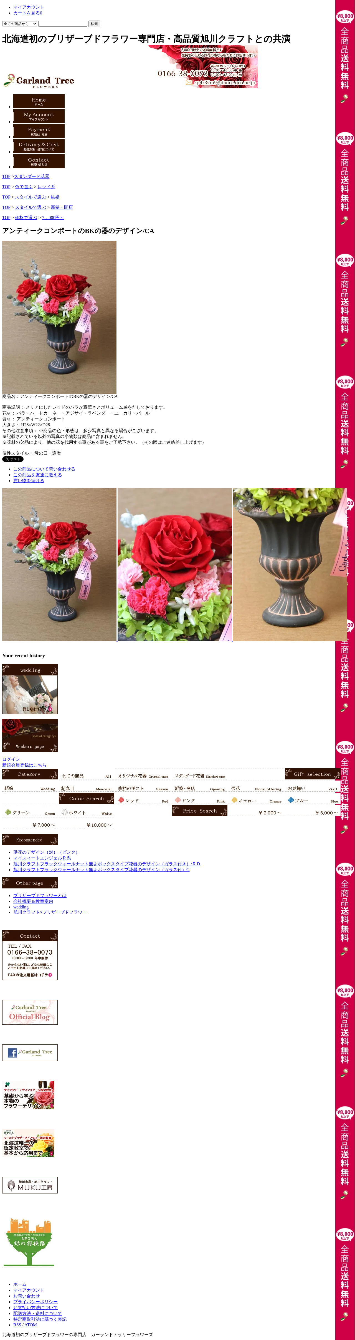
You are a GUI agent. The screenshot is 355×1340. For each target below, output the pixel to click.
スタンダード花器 (31, 176)
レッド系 (46, 186)
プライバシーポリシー (35, 1301)
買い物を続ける (28, 480)
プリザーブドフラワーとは (40, 895)
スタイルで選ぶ (30, 197)
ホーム (20, 1284)
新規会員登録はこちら (24, 765)
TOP (6, 176)
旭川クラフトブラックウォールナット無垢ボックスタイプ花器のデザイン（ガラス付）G (101, 869)
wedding (21, 907)
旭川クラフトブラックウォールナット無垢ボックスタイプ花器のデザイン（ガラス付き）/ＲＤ (107, 863)
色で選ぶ (24, 186)
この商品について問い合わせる (44, 469)
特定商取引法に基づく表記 (40, 1319)
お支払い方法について (35, 1307)
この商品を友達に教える (37, 474)
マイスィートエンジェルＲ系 (42, 858)
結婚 (55, 197)
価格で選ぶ (26, 217)
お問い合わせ (26, 1296)
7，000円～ (53, 217)
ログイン (11, 759)
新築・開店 (62, 207)
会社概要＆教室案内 (33, 901)
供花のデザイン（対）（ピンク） (46, 852)
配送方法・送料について (37, 1313)
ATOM (30, 1324)
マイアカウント (28, 1290)
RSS (17, 1324)
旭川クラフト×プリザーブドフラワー (50, 912)
